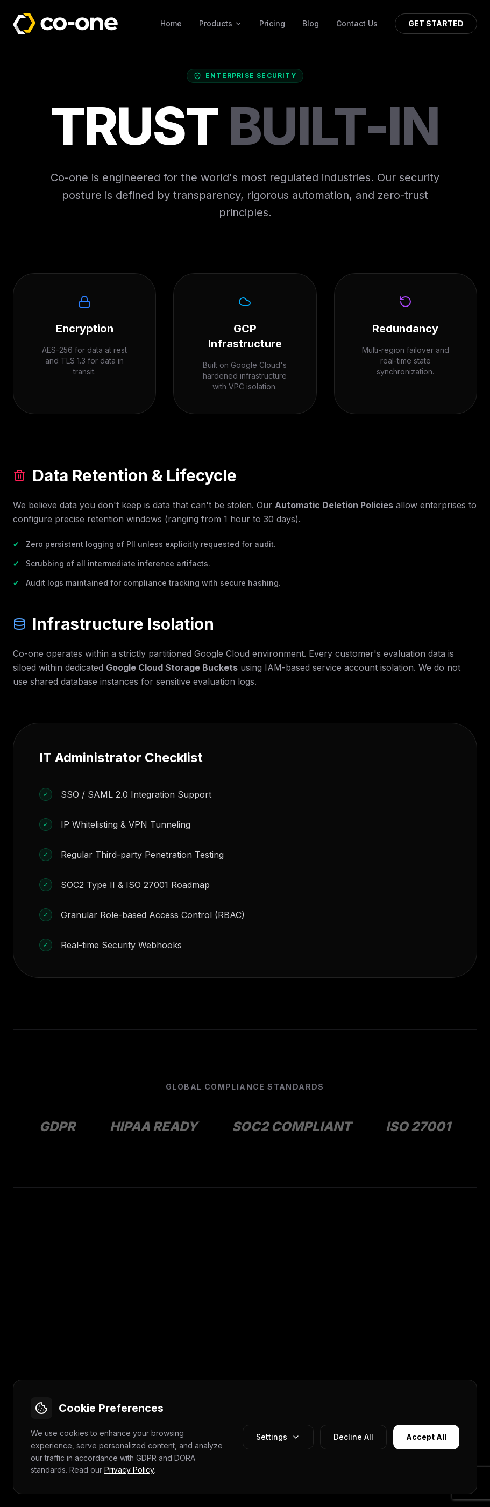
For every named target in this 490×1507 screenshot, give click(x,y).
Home (171, 23)
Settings (278, 1436)
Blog (310, 23)
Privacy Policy (129, 1469)
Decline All (353, 1436)
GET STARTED (436, 23)
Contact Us (357, 23)
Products (220, 23)
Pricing (272, 23)
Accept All (426, 1436)
